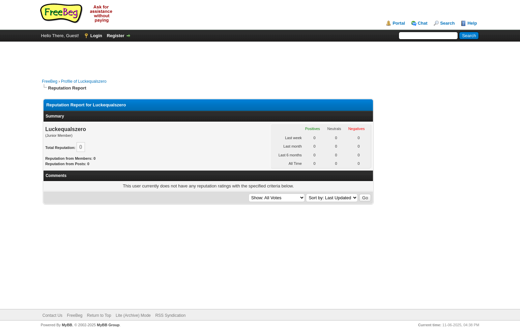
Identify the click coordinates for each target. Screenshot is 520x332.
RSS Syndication (170, 315)
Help (472, 23)
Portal (399, 23)
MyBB (67, 325)
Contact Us (52, 315)
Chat (423, 23)
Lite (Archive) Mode (133, 315)
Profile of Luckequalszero (84, 81)
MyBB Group (108, 325)
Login (96, 35)
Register (115, 35)
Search (447, 23)
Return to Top (99, 315)
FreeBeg (49, 81)
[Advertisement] (260, 57)
